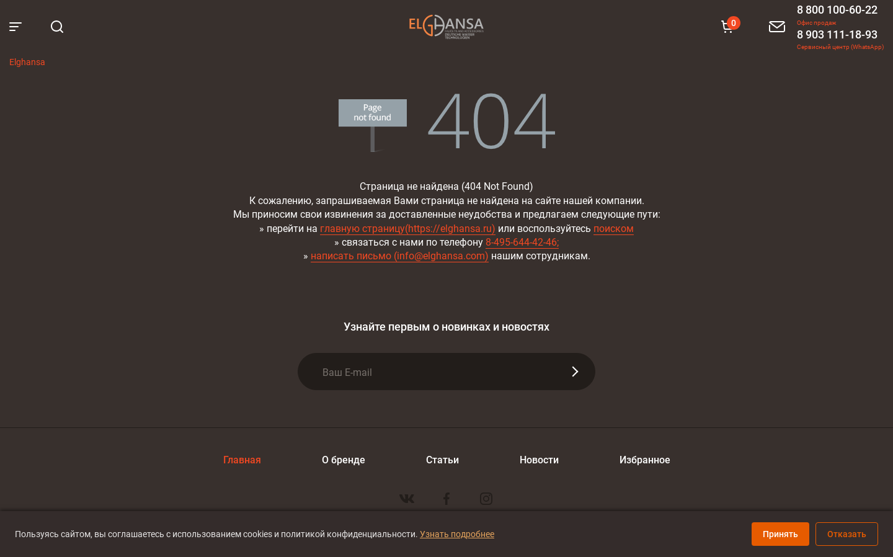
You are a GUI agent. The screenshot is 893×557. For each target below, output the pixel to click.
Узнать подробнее (457, 534)
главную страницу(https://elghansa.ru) (407, 227)
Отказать (846, 534)
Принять (780, 534)
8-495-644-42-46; (522, 241)
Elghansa (446, 27)
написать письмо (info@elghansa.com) (400, 255)
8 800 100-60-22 (837, 9)
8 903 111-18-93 (837, 34)
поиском (613, 227)
